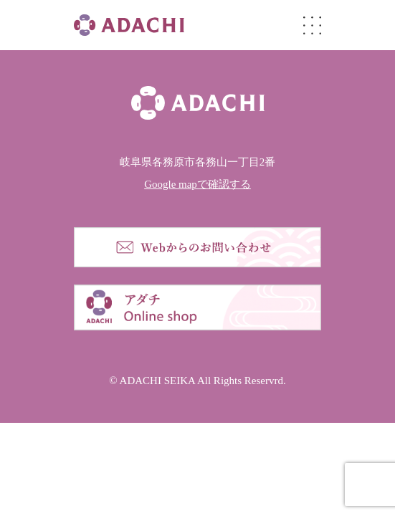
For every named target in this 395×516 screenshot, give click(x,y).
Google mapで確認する (197, 184)
